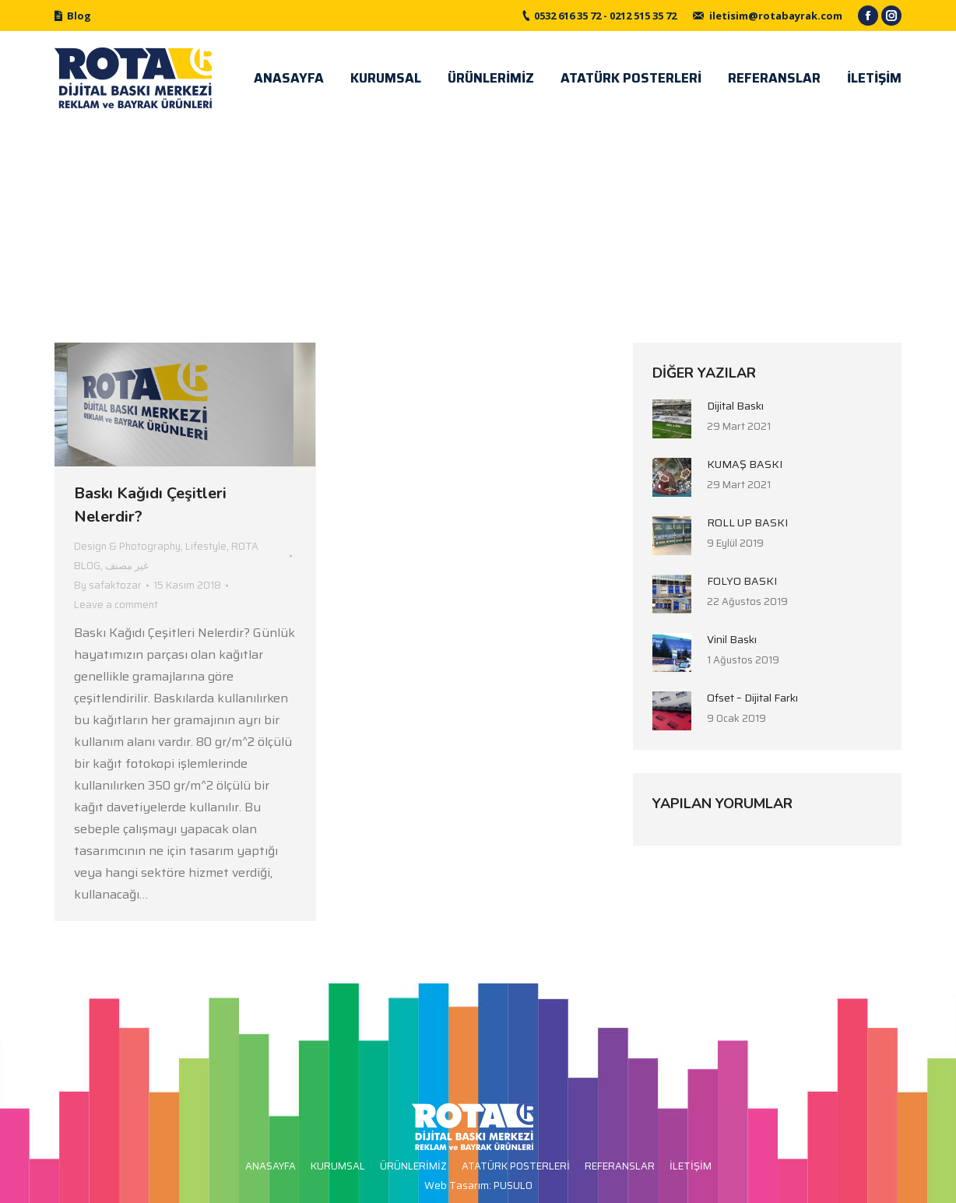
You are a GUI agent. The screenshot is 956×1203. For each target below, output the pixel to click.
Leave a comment (116, 604)
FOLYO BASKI (742, 580)
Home (424, 223)
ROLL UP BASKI (747, 522)
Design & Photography (127, 546)
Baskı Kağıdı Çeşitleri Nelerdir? (150, 505)
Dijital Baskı (735, 405)
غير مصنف (127, 566)
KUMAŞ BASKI (744, 464)
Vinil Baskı (732, 639)
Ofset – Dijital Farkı (752, 697)
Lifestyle (206, 546)
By (108, 585)
